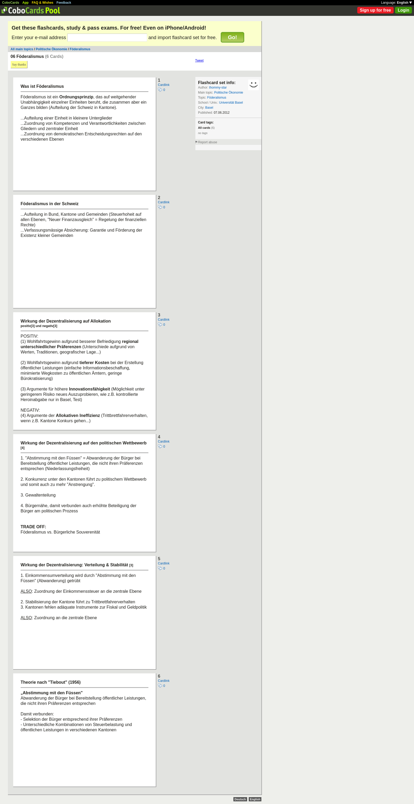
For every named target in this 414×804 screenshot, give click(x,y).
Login (403, 10)
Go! (232, 37)
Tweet (199, 60)
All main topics (22, 49)
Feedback (64, 2)
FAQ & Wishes (42, 2)
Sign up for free (375, 10)
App (25, 2)
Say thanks (19, 64)
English (404, 2)
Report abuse (207, 142)
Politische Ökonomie (51, 49)
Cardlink (164, 85)
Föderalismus (80, 49)
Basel (209, 107)
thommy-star (218, 87)
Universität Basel (231, 102)
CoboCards (10, 2)
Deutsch (240, 799)
